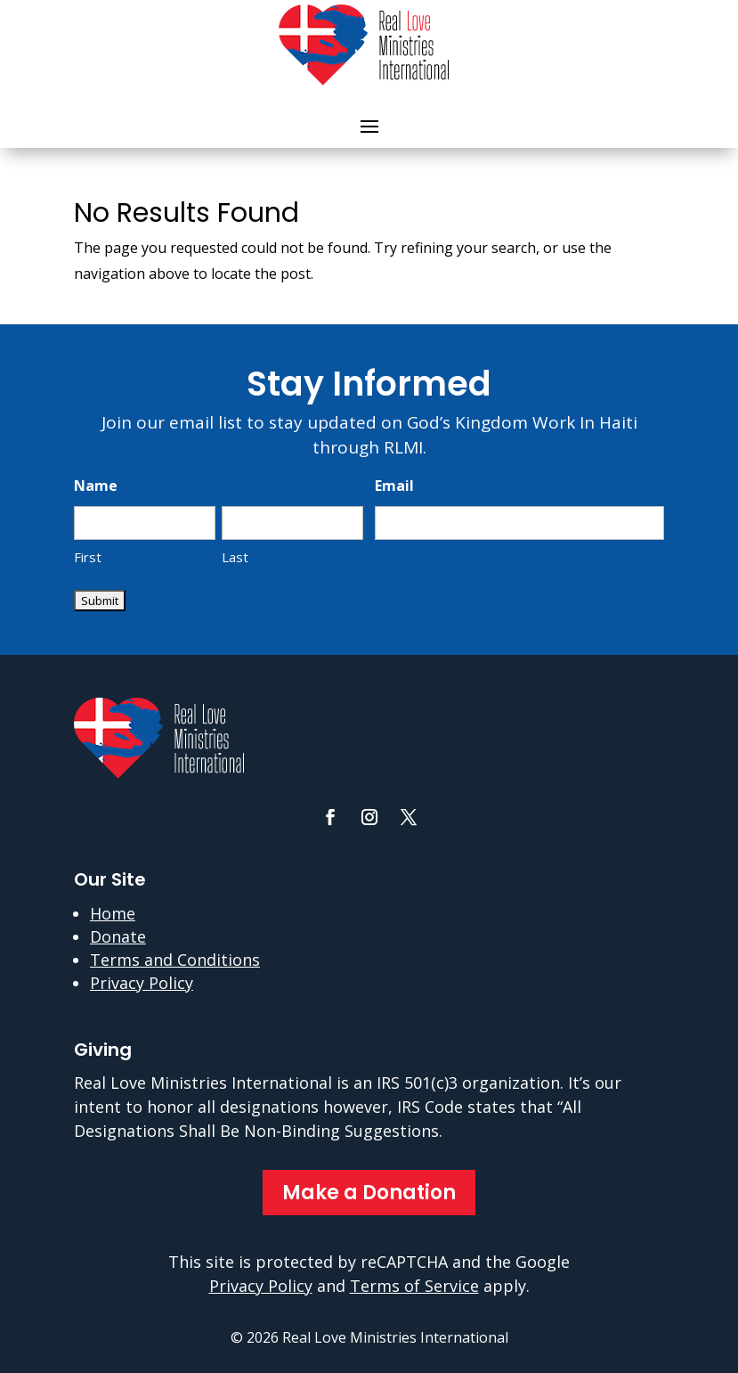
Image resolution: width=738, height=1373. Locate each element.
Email (394, 485)
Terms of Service (414, 1285)
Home (112, 913)
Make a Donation (369, 1192)
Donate (118, 936)
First (87, 557)
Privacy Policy (141, 982)
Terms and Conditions (175, 959)
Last (235, 557)
